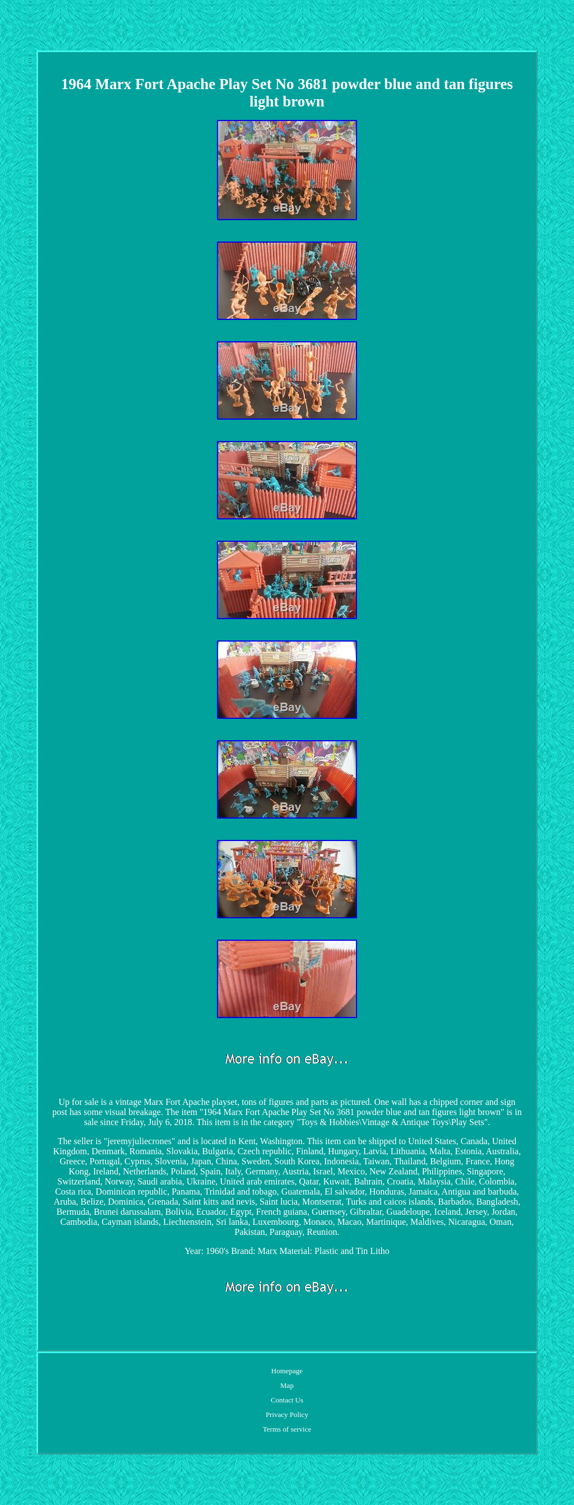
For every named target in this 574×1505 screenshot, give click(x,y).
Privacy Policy (287, 1414)
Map (287, 1385)
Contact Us (287, 1400)
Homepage (287, 1371)
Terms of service (287, 1429)
